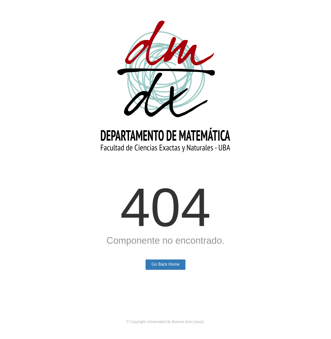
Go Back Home (165, 264)
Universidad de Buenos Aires (170, 322)
